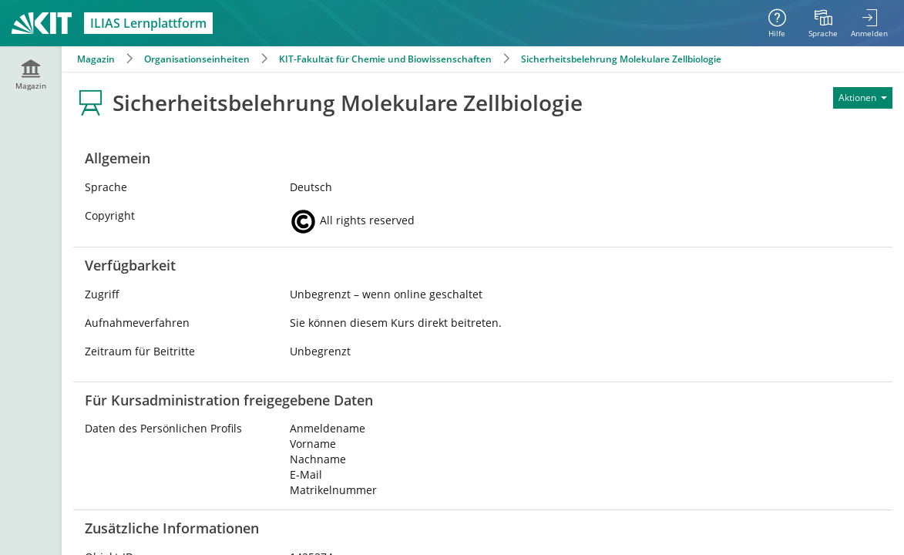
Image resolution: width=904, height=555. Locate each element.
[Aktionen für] (862, 98)
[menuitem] (823, 23)
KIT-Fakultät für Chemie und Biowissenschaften (385, 59)
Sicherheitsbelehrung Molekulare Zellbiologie (621, 59)
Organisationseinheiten (197, 59)
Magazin (96, 59)
